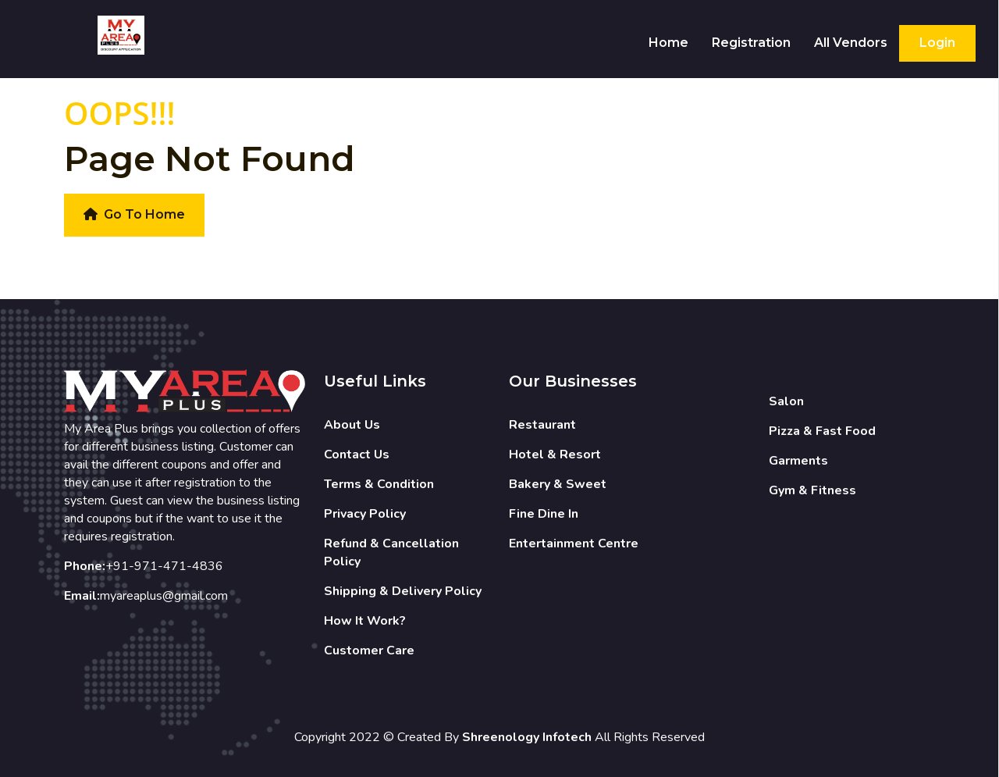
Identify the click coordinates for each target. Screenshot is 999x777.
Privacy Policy (365, 513)
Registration (751, 42)
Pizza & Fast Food (822, 431)
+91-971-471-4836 (164, 566)
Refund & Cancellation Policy (391, 552)
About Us (352, 424)
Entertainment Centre (573, 543)
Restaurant (542, 424)
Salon (786, 401)
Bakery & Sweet (557, 484)
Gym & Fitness (812, 490)
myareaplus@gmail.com (164, 595)
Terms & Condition (379, 484)
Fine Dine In (543, 513)
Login (937, 42)
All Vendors (850, 42)
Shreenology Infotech (527, 737)
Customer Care (369, 650)
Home (668, 42)
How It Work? (365, 620)
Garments (798, 460)
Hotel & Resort (555, 454)
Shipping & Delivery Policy (403, 591)
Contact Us (356, 454)
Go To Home (134, 214)
